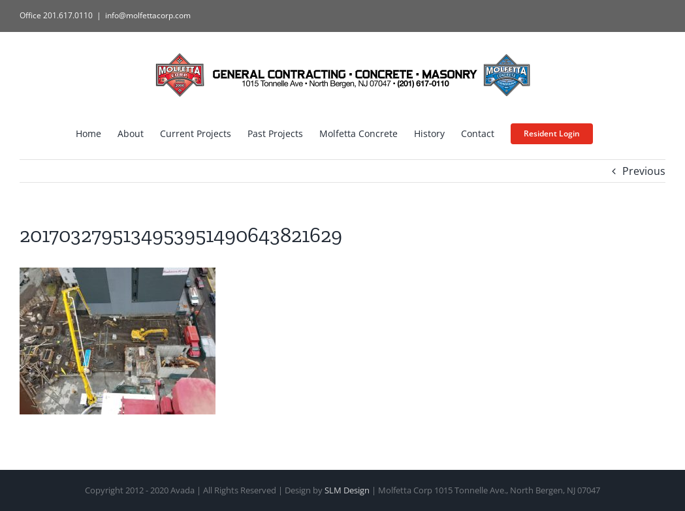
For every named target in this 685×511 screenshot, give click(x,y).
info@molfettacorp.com (148, 15)
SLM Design (347, 490)
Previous (643, 171)
